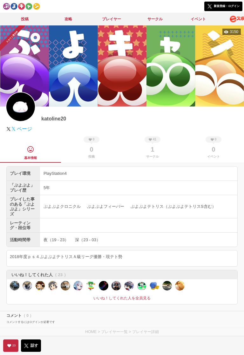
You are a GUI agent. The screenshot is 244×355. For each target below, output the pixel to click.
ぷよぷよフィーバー (105, 206)
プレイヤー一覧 (114, 332)
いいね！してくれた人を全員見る (122, 298)
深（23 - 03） (87, 239)
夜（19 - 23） (56, 239)
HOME (91, 332)
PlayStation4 (55, 173)
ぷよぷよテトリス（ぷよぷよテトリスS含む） (173, 206)
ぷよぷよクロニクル (62, 206)
